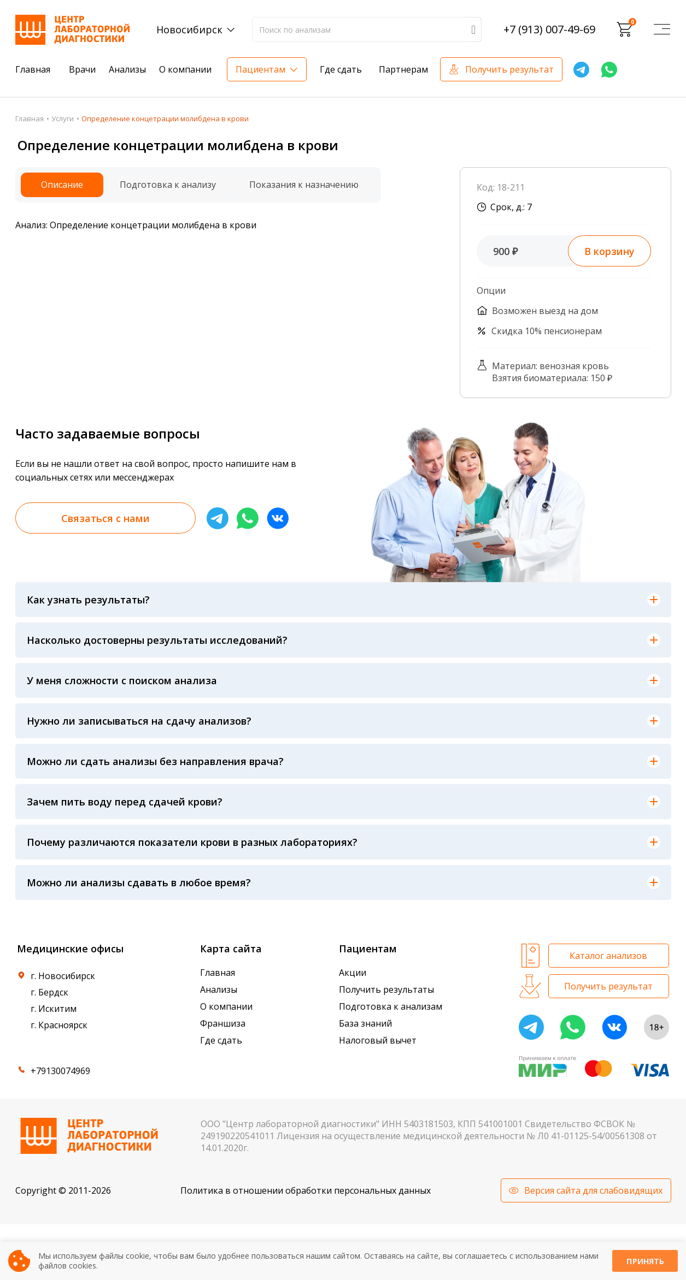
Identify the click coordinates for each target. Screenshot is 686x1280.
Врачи (82, 69)
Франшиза (222, 1023)
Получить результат (509, 69)
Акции (352, 973)
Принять (645, 1261)
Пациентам (260, 69)
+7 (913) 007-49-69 (549, 29)
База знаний (365, 1023)
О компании (185, 69)
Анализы (127, 69)
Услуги (62, 118)
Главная (32, 69)
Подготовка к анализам (390, 1006)
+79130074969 (60, 1071)
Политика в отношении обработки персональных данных (305, 1190)
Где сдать (341, 69)
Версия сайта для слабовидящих (593, 1190)
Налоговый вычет (378, 1040)
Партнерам (403, 69)
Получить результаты (386, 989)
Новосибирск (189, 29)
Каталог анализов (608, 956)
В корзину (609, 251)
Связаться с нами (105, 518)
